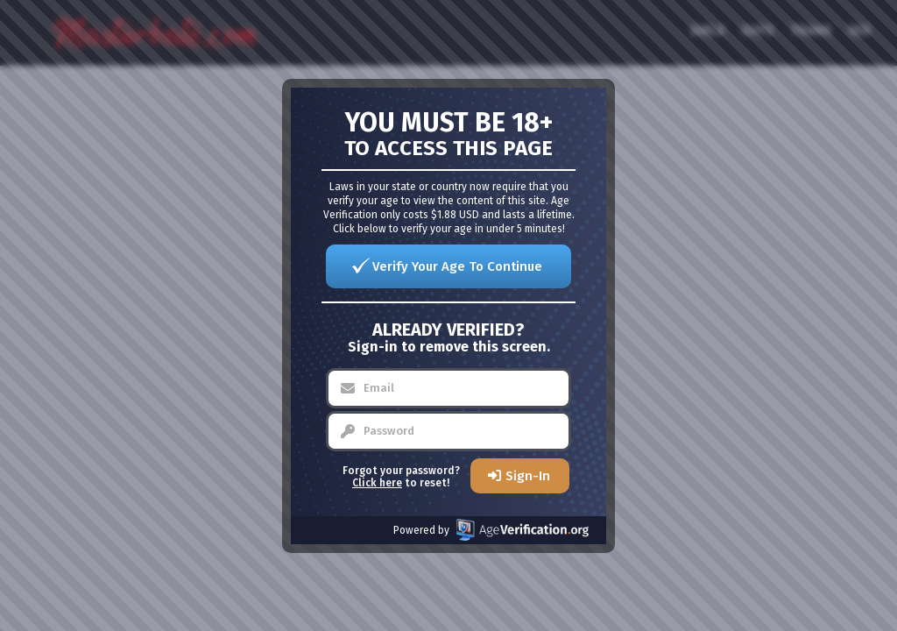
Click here (377, 483)
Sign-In (527, 476)
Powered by (491, 530)
